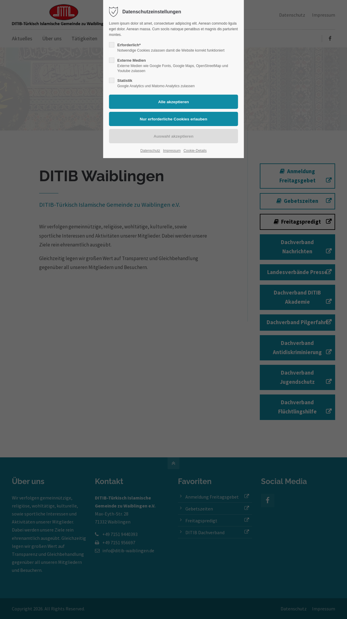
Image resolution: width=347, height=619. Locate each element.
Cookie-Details (195, 151)
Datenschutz (150, 151)
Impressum (172, 151)
